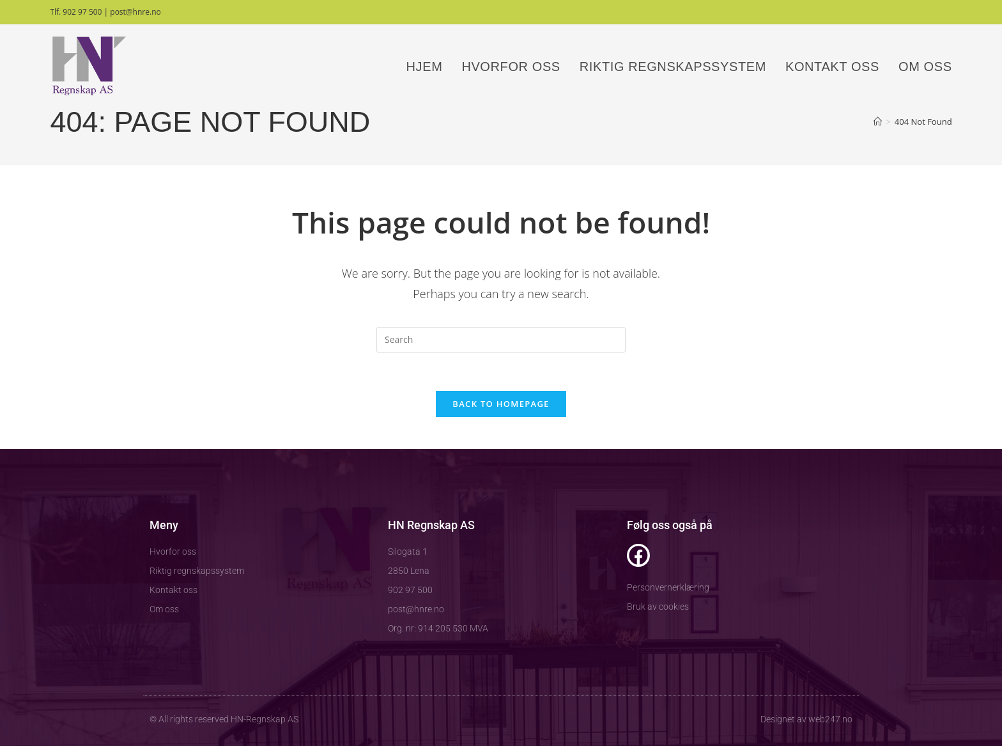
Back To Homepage (500, 403)
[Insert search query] (501, 340)
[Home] (878, 121)
